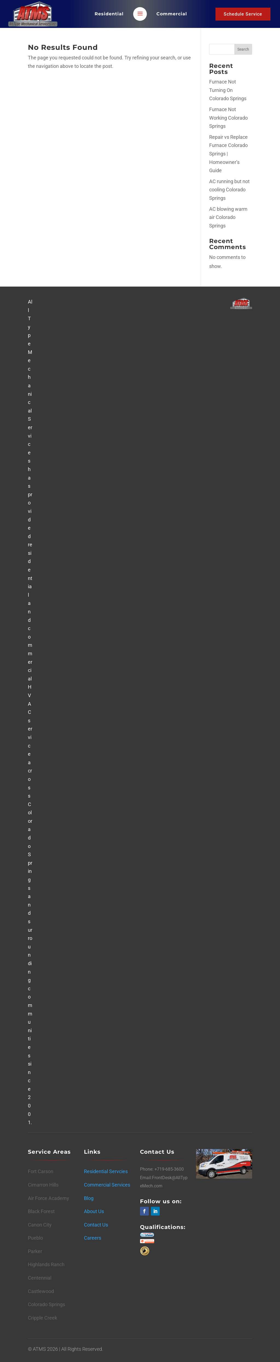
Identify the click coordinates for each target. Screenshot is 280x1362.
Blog (89, 1198)
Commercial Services (107, 1185)
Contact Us (96, 1225)
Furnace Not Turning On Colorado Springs (227, 90)
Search (243, 49)
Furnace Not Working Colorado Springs (228, 117)
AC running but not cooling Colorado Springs (229, 189)
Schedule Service (243, 14)
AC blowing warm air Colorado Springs (228, 217)
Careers (92, 1238)
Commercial (171, 13)
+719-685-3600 (168, 1169)
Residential (109, 13)
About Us (94, 1211)
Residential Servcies (106, 1171)
